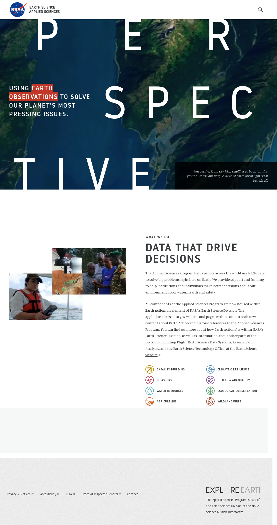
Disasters (164, 380)
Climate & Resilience (234, 369)
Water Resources (170, 391)
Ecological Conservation (237, 391)
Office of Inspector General (102, 494)
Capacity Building (171, 369)
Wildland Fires (230, 401)
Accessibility (50, 494)
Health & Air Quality (234, 380)
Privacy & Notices (21, 494)
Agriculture (166, 401)
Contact (132, 494)
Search (260, 9)
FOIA (71, 494)
